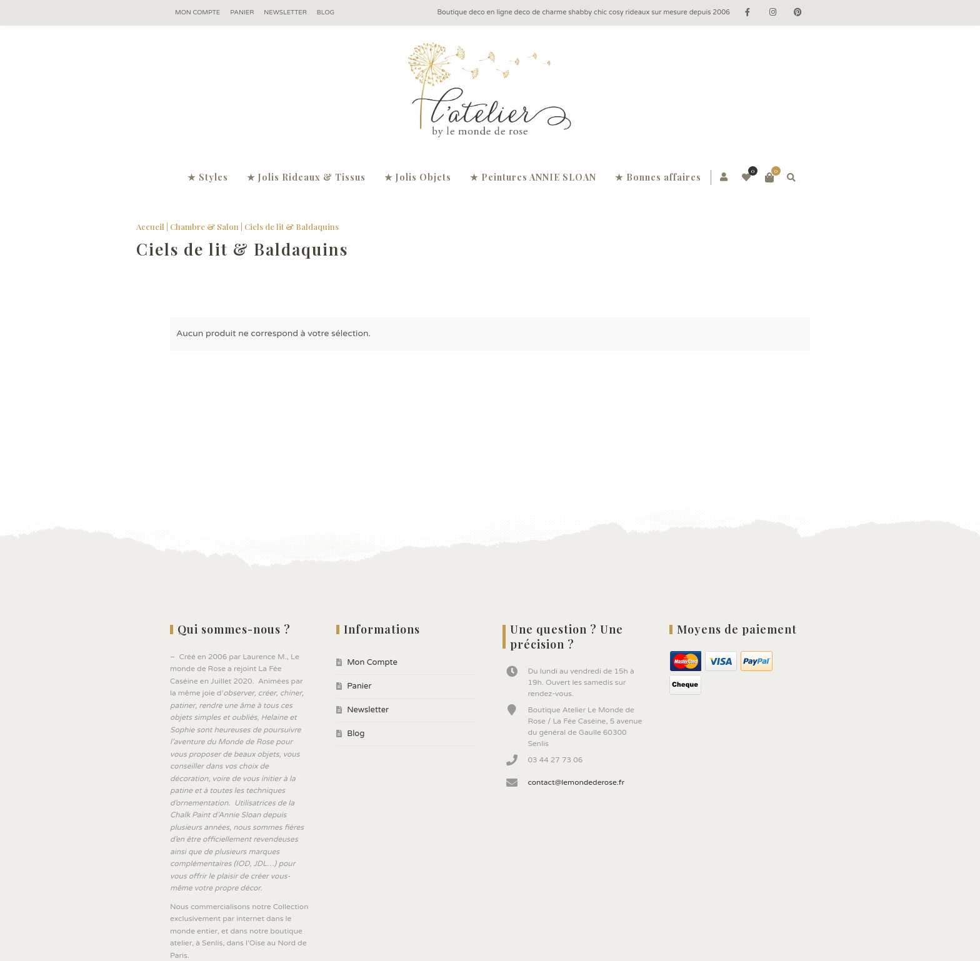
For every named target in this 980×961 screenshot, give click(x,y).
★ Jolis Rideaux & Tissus (306, 177)
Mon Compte (197, 12)
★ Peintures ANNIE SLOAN (533, 177)
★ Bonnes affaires (658, 177)
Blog (325, 12)
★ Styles (208, 177)
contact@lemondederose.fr (576, 782)
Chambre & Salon (196, 226)
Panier (242, 12)
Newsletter (285, 12)
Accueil (143, 226)
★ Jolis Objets (417, 177)
